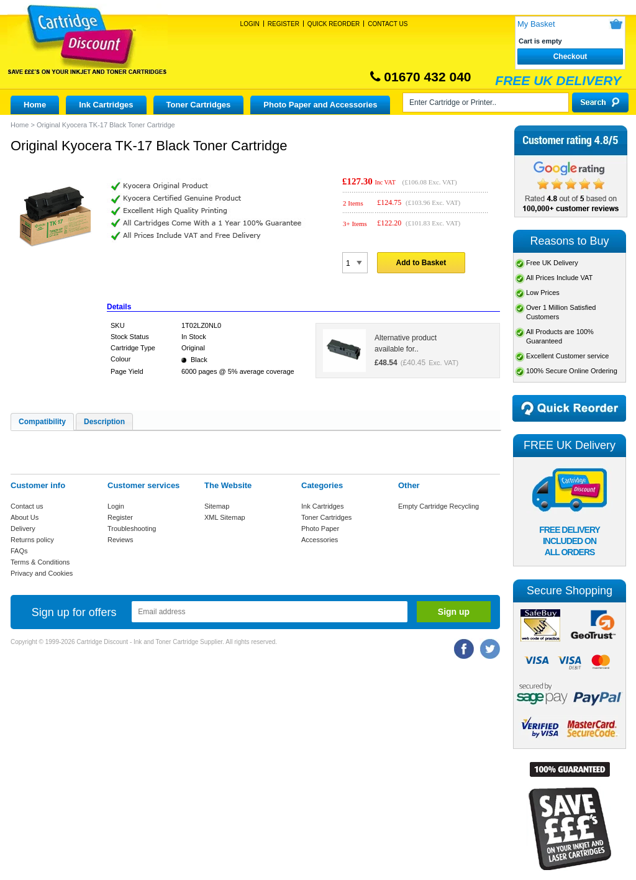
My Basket (536, 24)
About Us (25, 517)
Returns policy (32, 539)
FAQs (19, 551)
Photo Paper (320, 528)
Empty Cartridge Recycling (438, 506)
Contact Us (387, 23)
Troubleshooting (131, 528)
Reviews (120, 539)
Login (250, 23)
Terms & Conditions (40, 562)
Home (35, 104)
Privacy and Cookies (42, 573)
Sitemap (216, 506)
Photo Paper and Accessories (320, 104)
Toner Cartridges (198, 104)
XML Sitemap (224, 517)
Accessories (319, 539)
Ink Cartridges (106, 104)
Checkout (570, 56)
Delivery (23, 528)
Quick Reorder (333, 23)
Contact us (27, 506)
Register (283, 23)
